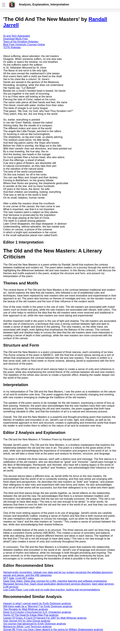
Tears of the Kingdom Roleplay (20, 41)
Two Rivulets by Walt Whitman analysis (25, 609)
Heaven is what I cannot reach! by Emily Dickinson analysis (37, 603)
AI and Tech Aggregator (16, 36)
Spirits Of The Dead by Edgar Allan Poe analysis (30, 615)
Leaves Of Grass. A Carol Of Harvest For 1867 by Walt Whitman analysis (44, 618)
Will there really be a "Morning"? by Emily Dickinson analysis (37, 606)
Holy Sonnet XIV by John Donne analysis (26, 620)
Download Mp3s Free (15, 38)
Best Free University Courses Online (24, 44)
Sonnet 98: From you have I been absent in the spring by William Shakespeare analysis (53, 629)
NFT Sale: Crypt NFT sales (18, 578)
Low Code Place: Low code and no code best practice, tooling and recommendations (51, 589)
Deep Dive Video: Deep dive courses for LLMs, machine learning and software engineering (55, 581)
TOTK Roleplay (12, 47)
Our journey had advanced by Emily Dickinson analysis (34, 623)
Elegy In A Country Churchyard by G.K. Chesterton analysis (37, 612)
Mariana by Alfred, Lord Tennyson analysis (27, 626)
